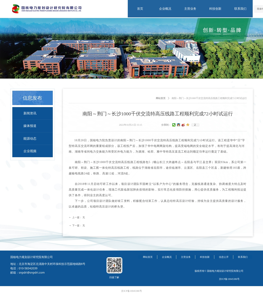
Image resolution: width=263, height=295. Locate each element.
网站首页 (161, 98)
